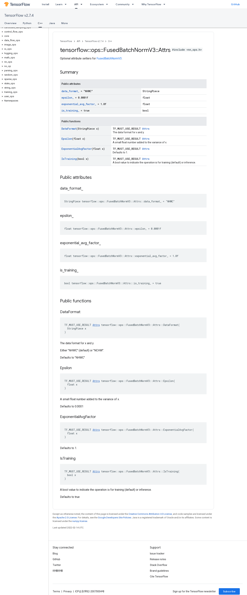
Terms (56, 591)
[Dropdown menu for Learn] (66, 4)
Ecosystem (97, 4)
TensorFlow (66, 41)
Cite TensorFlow (159, 576)
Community (123, 4)
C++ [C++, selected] (40, 23)
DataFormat (68, 128)
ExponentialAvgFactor (76, 148)
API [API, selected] (76, 4)
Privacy (67, 591)
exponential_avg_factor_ (78, 104)
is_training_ (70, 110)
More (64, 23)
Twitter (57, 565)
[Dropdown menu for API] (82, 4)
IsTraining (69, 159)
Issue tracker (157, 553)
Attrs (145, 128)
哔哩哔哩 (58, 570)
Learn (59, 4)
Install (45, 4)
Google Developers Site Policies (114, 517)
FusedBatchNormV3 (109, 58)
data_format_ (70, 91)
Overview (10, 23)
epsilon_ (67, 97)
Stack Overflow (158, 565)
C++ (110, 41)
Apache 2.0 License (66, 517)
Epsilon (66, 138)
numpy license (79, 521)
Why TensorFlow (151, 4)
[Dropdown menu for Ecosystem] (108, 4)
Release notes (158, 559)
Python (27, 23)
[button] (23, 27)
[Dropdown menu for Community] (134, 4)
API (78, 41)
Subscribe (229, 591)
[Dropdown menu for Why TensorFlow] (165, 4)
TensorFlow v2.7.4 (19, 15)
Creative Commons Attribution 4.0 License (150, 514)
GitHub (235, 4)
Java (52, 23)
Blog (55, 553)
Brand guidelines (159, 570)
